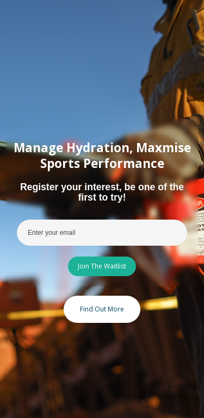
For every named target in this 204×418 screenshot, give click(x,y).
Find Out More (102, 309)
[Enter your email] (102, 233)
